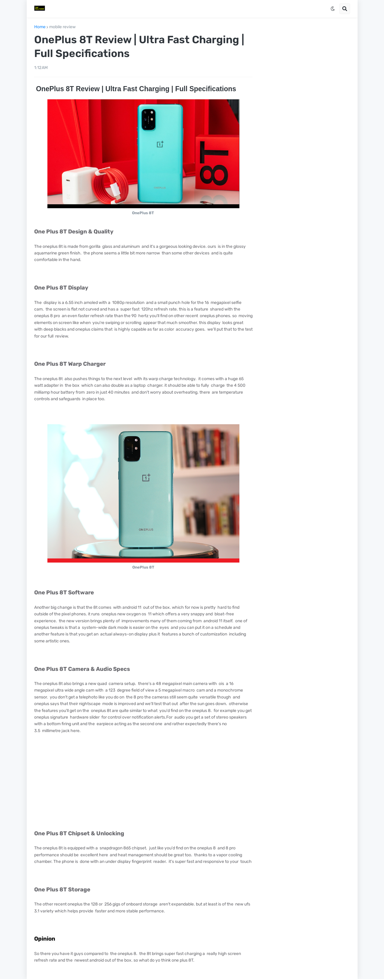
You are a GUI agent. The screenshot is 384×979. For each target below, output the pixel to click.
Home (40, 27)
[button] (332, 8)
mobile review (62, 27)
